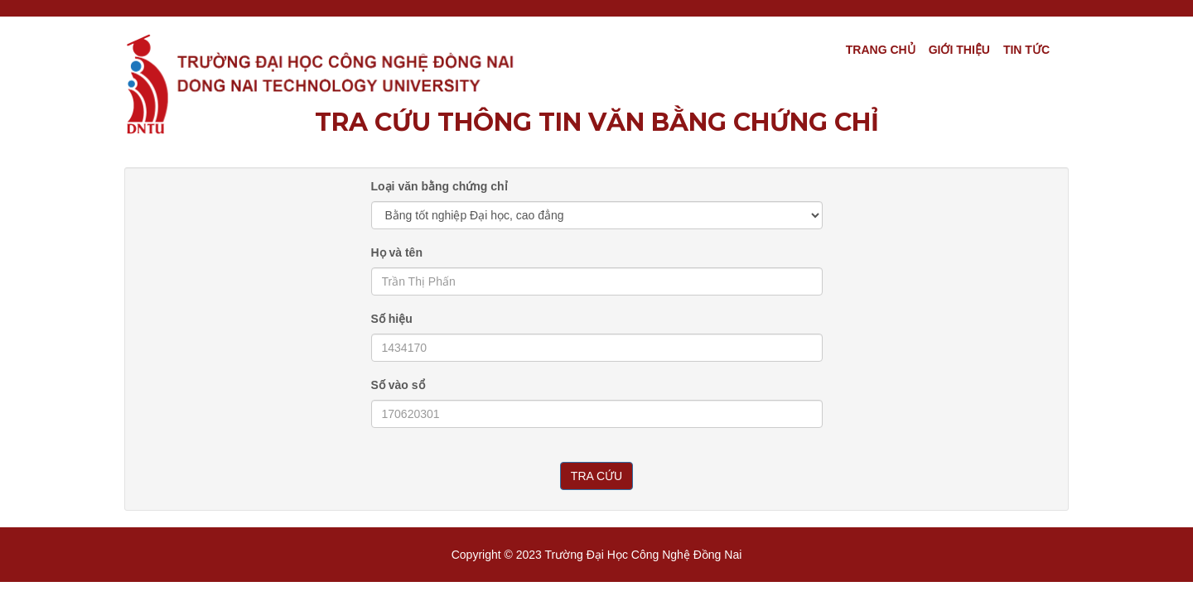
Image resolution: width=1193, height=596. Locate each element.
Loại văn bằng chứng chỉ (439, 186)
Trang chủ (880, 49)
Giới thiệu (959, 49)
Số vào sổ (398, 385)
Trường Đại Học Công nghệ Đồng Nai (643, 554)
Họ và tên (397, 252)
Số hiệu (392, 318)
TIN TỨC (1026, 49)
